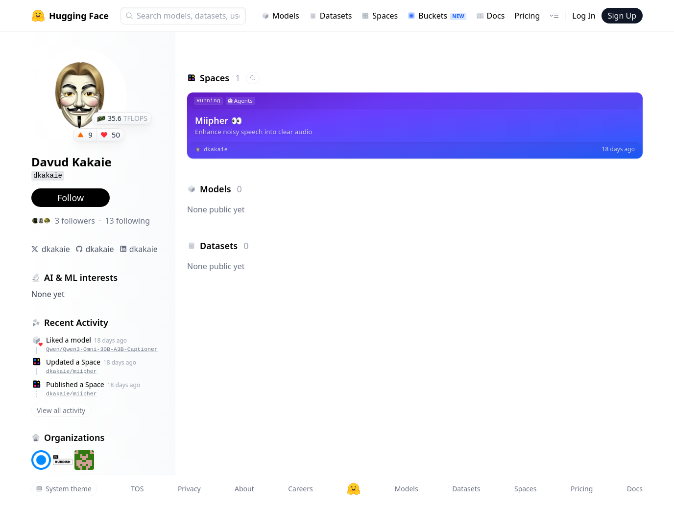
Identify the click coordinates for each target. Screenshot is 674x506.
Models (280, 15)
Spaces (379, 15)
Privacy (189, 488)
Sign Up (622, 15)
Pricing (527, 15)
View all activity (61, 410)
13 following (127, 220)
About (244, 488)
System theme (64, 488)
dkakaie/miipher (71, 371)
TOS (137, 488)
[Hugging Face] (354, 489)
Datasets (330, 15)
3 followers (75, 220)
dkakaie (56, 249)
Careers (300, 488)
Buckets (437, 15)
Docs (490, 15)
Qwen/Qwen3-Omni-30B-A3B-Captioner (102, 349)
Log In (583, 15)
